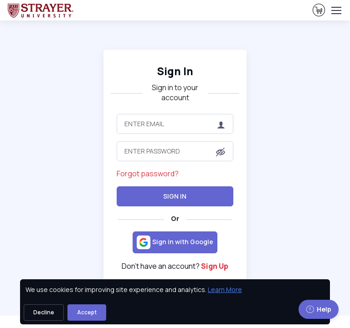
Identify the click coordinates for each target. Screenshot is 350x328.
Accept (87, 312)
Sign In (175, 71)
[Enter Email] (175, 124)
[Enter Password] (175, 151)
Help (318, 309)
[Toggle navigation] (336, 10)
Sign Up (214, 266)
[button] (220, 151)
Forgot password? (148, 174)
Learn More (225, 289)
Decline (43, 312)
